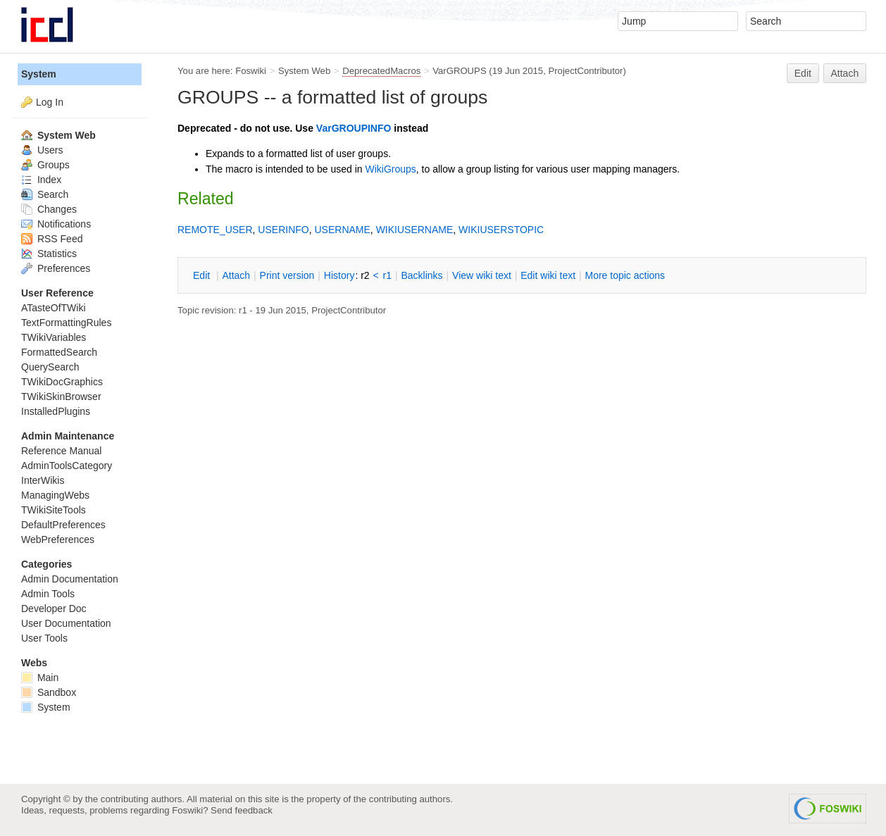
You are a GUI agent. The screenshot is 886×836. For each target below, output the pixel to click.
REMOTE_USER (215, 229)
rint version (287, 275)
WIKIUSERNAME (415, 229)
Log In (49, 102)
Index (41, 179)
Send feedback (242, 810)
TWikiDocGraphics (62, 381)
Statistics (49, 253)
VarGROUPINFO (354, 128)
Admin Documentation (69, 579)
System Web (304, 70)
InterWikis (42, 480)
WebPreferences (57, 539)
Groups (45, 164)
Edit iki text (547, 275)
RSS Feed (51, 238)
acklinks (421, 275)
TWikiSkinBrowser (61, 396)
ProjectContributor (585, 70)
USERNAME (342, 229)
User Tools (44, 638)
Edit (802, 73)
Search (44, 194)
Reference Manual (61, 450)
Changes (49, 209)
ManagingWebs (55, 495)
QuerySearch (50, 367)
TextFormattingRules (66, 322)
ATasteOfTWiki (53, 307)
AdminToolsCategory (66, 465)
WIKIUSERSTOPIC (501, 229)
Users (42, 150)
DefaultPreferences (63, 524)
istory (339, 275)
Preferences (55, 268)
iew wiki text (481, 275)
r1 (387, 275)
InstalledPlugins (55, 411)
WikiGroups (390, 169)
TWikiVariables (53, 337)
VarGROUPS (459, 70)
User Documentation (66, 623)
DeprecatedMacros (381, 70)
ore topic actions (625, 275)
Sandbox (48, 692)
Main (39, 677)
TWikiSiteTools (53, 510)
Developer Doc (54, 608)
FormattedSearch (59, 352)
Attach (845, 73)
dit (203, 275)
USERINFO (283, 229)
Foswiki (250, 70)
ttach (236, 275)
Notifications (56, 224)
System (38, 74)
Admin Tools (48, 593)
